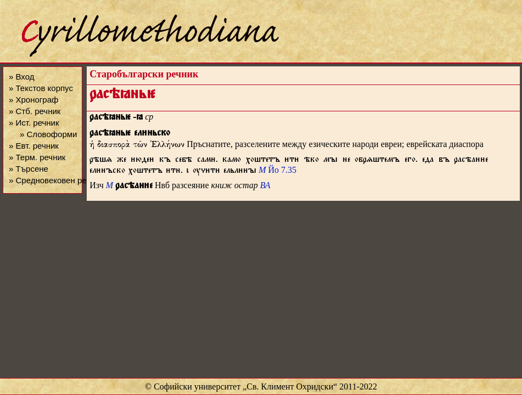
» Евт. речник (34, 145)
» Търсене (28, 168)
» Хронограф (33, 99)
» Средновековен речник (56, 180)
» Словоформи (48, 134)
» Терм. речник (37, 157)
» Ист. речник (34, 122)
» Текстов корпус (41, 88)
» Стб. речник (34, 111)
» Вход (21, 76)
